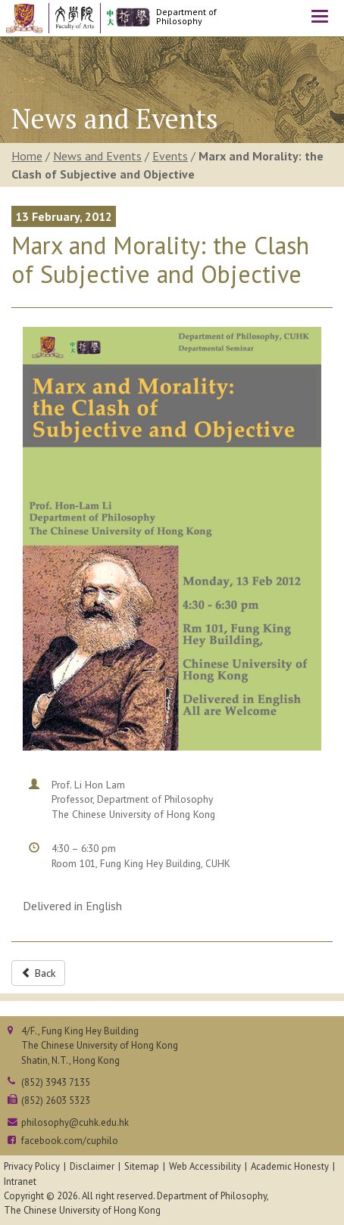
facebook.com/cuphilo (69, 1140)
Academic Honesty (290, 1166)
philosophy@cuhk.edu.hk (75, 1122)
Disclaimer (92, 1166)
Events (170, 155)
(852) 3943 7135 (55, 1082)
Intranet (20, 1181)
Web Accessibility (205, 1166)
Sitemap (141, 1166)
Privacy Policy (32, 1166)
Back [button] (38, 973)
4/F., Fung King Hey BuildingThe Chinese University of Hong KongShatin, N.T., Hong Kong (99, 1045)
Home (26, 155)
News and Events (97, 155)
